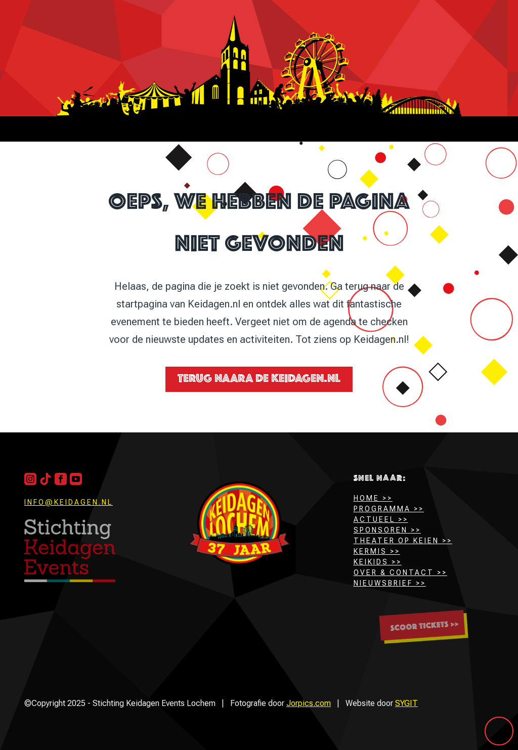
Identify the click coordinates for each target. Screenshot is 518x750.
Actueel (374, 519)
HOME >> (373, 498)
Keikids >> (378, 562)
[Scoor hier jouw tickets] (423, 627)
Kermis (370, 551)
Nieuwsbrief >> (390, 583)
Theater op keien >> (403, 541)
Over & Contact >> (400, 572)
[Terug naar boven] (69, 550)
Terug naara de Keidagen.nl (259, 379)
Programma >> (389, 509)
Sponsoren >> (387, 530)
